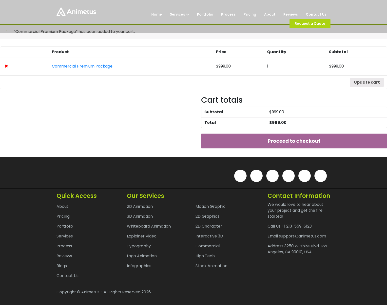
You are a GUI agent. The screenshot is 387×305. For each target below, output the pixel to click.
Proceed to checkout (294, 141)
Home (156, 14)
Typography (139, 246)
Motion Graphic (210, 206)
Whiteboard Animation (149, 226)
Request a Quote (310, 23)
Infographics (139, 266)
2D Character (208, 226)
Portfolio (205, 14)
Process (228, 14)
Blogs (62, 266)
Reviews (290, 14)
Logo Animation (142, 256)
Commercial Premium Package (82, 66)
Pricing (250, 14)
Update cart (367, 82)
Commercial (207, 246)
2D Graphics (207, 216)
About (269, 14)
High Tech (205, 256)
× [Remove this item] (6, 66)
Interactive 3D (209, 236)
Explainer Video (141, 236)
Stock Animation (211, 266)
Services (179, 14)
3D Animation (140, 216)
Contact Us (316, 14)
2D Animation (140, 206)
